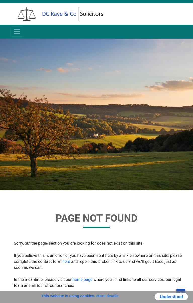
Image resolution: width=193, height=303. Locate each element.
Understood (171, 296)
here (66, 261)
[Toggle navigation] (17, 32)
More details (107, 296)
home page (83, 279)
